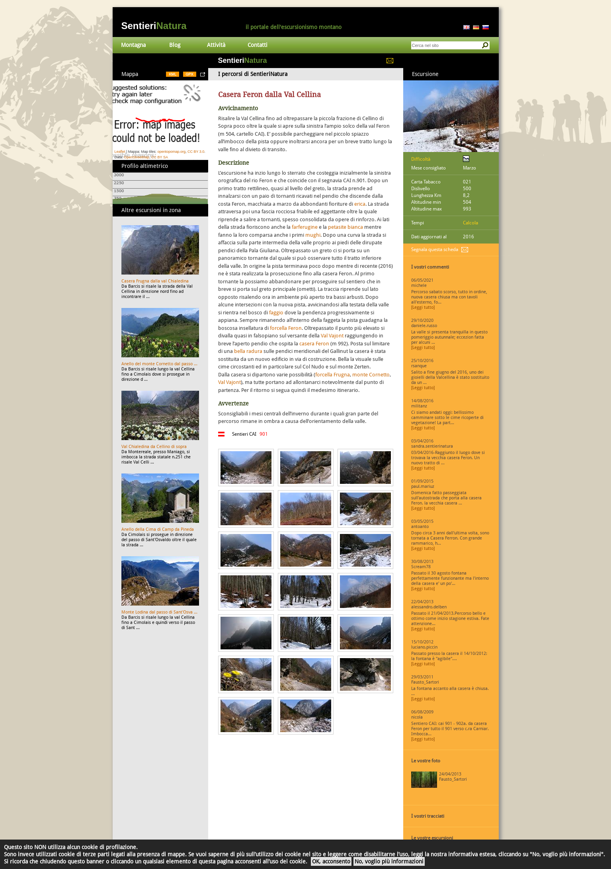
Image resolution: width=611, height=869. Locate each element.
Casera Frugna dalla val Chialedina (155, 281)
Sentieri (154, 25)
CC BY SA (159, 157)
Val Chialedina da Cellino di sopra (154, 446)
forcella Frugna (332, 375)
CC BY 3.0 (195, 152)
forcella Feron (286, 328)
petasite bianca (345, 227)
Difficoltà (420, 159)
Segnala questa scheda (434, 249)
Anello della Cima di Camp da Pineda (157, 529)
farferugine (305, 227)
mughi (312, 235)
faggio (276, 313)
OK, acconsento (331, 861)
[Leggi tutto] (423, 307)
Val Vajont (332, 336)
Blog (174, 45)
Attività (216, 45)
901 (264, 434)
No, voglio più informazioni (389, 861)
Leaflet (120, 152)
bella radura (248, 351)
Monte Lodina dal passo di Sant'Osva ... (159, 612)
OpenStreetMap (137, 157)
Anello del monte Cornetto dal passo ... (159, 363)
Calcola (470, 223)
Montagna (133, 45)
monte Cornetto (371, 375)
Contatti (257, 45)
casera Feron (314, 344)
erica (359, 204)
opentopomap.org (171, 152)
